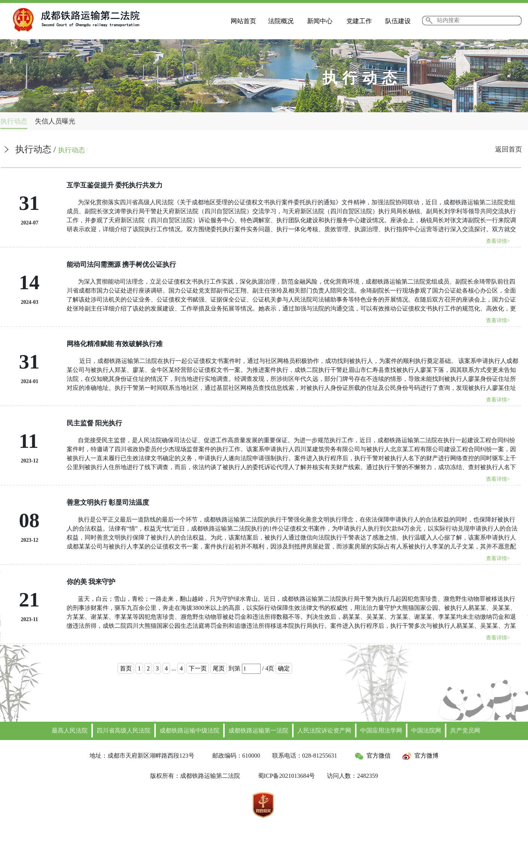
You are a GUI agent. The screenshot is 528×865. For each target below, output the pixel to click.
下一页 (198, 668)
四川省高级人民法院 (124, 730)
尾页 (219, 668)
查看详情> (498, 241)
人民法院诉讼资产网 (324, 730)
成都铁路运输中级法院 (189, 730)
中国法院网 (426, 730)
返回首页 (508, 149)
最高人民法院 (70, 730)
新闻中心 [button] (320, 21)
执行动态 (13, 121)
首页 (126, 668)
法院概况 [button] (281, 21)
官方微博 (421, 755)
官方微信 (373, 755)
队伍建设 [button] (398, 21)
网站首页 (243, 21)
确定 (284, 668)
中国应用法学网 (381, 730)
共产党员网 (465, 730)
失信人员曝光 (55, 121)
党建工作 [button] (359, 21)
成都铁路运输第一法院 (258, 730)
